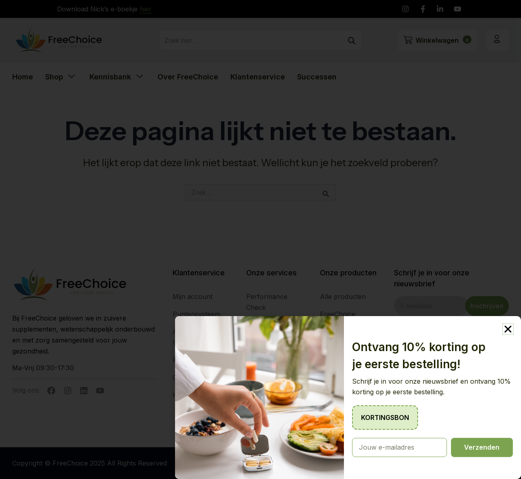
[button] (508, 329)
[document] (260, 239)
